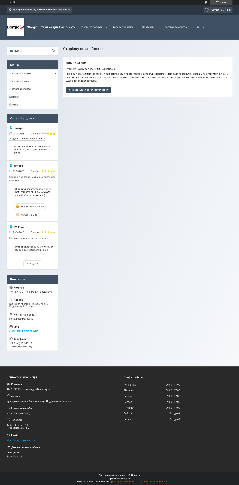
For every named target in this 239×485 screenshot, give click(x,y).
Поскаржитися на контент (125, 481)
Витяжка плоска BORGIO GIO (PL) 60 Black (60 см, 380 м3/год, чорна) (34, 248)
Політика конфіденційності (153, 481)
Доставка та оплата (174, 27)
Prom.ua (136, 475)
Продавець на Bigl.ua (119, 478)
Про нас (13, 104)
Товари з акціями (123, 27)
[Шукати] (53, 51)
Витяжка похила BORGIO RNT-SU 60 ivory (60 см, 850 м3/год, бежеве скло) (32, 149)
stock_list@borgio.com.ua (23, 331)
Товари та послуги (91, 27)
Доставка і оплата (20, 88)
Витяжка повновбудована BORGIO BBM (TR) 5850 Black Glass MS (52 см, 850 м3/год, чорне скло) (33, 192)
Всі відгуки (32, 263)
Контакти (148, 27)
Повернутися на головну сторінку (89, 90)
